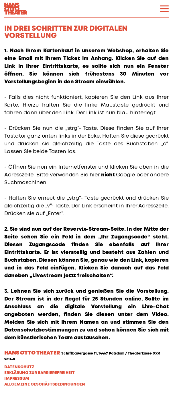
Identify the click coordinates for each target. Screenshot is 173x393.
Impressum (16, 379)
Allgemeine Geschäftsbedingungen (44, 384)
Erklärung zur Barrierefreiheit (39, 373)
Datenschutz (19, 367)
